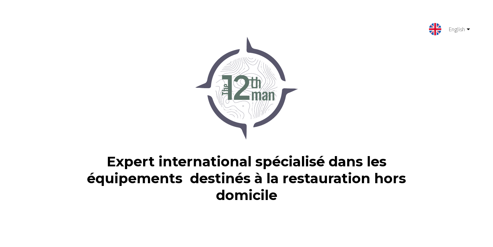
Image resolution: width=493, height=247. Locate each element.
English (454, 30)
